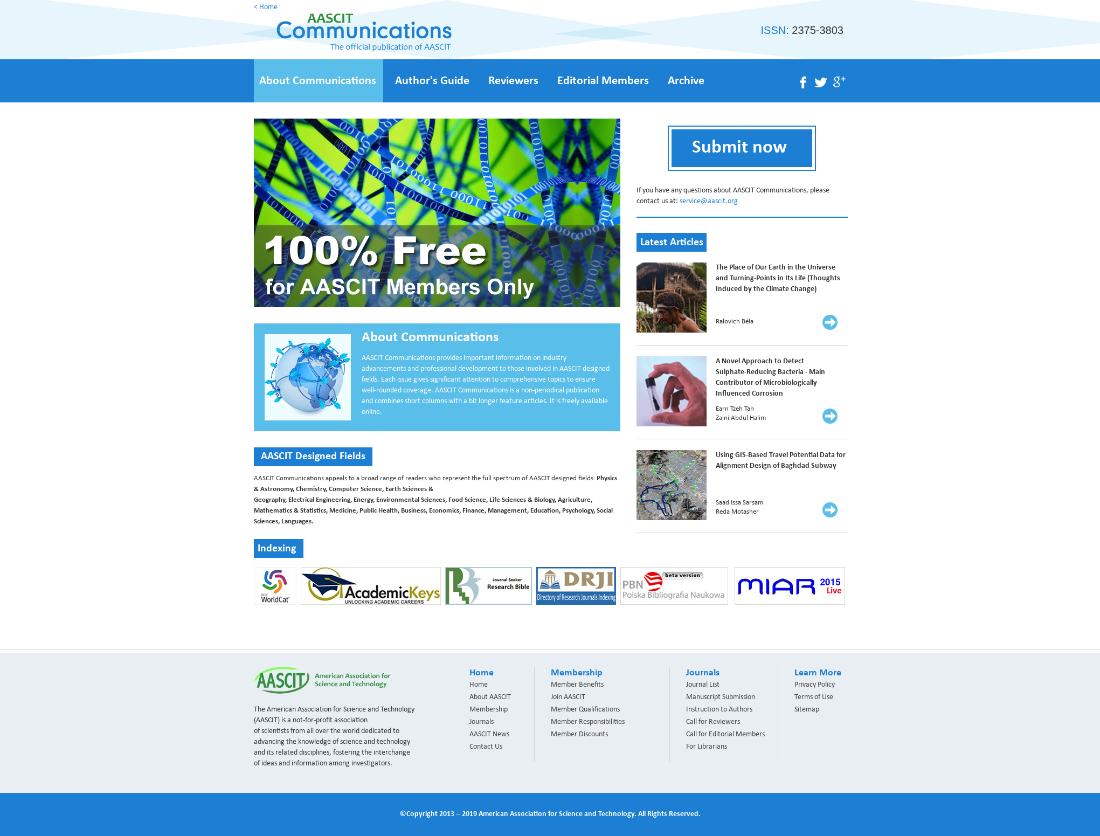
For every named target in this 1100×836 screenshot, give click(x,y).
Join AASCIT (568, 697)
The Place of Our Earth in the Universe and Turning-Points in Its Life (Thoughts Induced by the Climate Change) (778, 278)
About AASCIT (490, 697)
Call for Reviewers (713, 722)
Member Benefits (577, 685)
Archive (686, 81)
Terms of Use (813, 697)
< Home (266, 7)
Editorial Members (603, 81)
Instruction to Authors (719, 710)
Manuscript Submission (720, 697)
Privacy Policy (814, 685)
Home (478, 685)
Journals (481, 722)
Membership (488, 710)
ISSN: (802, 30)
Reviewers (513, 81)
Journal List (703, 685)
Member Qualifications (585, 710)
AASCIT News (489, 734)
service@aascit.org (709, 201)
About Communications (317, 81)
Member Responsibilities (588, 722)
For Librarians (706, 747)
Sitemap (806, 710)
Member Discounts (579, 734)
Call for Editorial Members (725, 734)
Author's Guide (432, 81)
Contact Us (485, 747)
